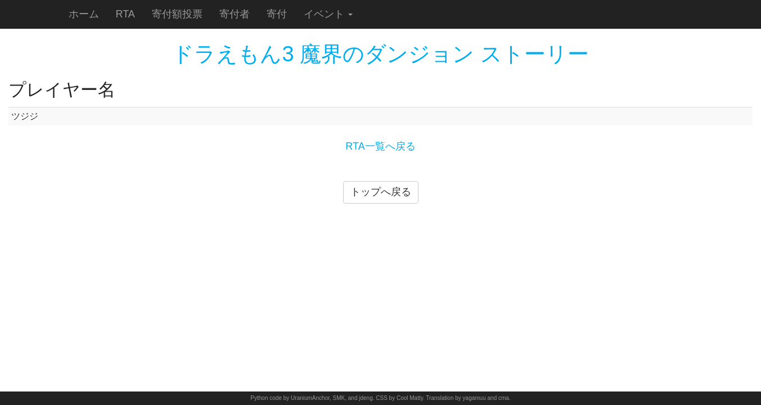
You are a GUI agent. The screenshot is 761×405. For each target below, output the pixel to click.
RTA (125, 14)
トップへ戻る (380, 191)
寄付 (277, 14)
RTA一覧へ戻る (380, 146)
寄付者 (234, 14)
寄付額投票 (177, 14)
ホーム (84, 14)
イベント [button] (328, 14)
